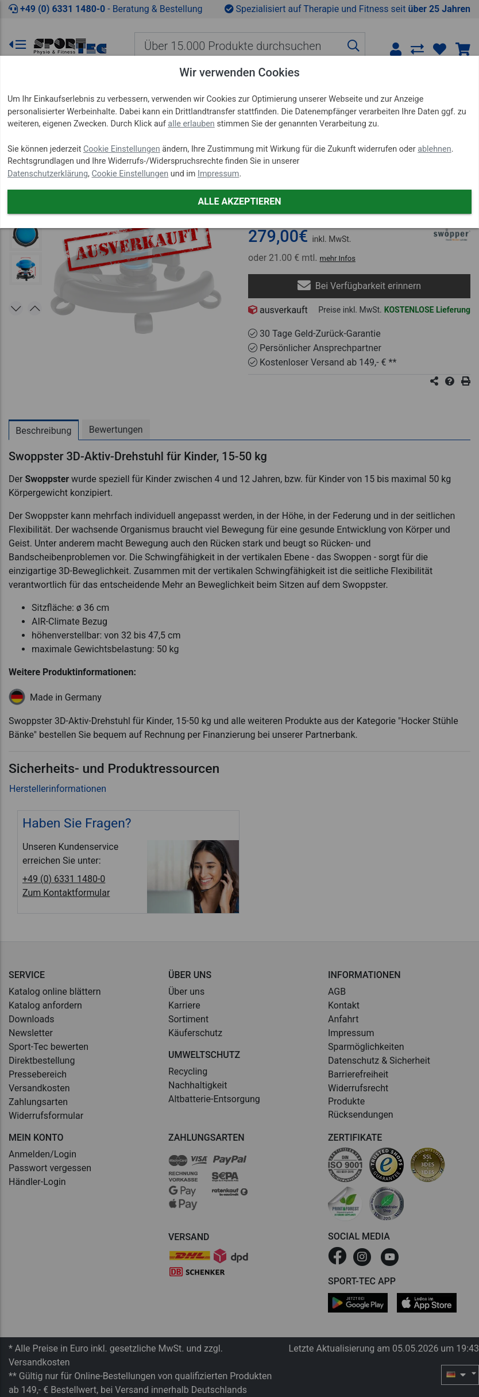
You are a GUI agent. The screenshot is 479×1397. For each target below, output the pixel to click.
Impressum (218, 174)
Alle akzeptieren (239, 201)
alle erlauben (191, 124)
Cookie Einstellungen (121, 149)
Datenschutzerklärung (47, 174)
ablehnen (434, 149)
